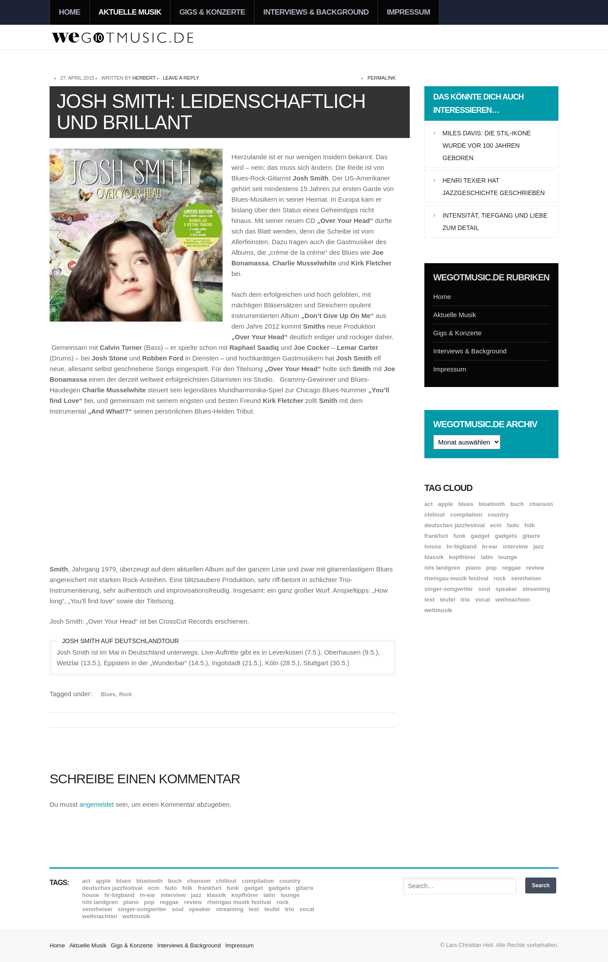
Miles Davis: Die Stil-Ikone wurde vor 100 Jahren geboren (487, 145)
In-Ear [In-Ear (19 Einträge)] (489, 546)
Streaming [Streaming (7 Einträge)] (536, 589)
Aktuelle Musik (130, 12)
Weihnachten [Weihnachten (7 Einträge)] (512, 599)
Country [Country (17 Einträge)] (498, 514)
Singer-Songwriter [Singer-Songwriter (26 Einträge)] (448, 589)
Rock (125, 694)
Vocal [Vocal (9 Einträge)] (482, 599)
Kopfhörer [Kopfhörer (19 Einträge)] (462, 557)
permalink (381, 77)
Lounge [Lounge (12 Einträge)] (507, 557)
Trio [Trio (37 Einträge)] (465, 599)
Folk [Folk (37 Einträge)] (529, 525)
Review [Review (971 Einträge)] (535, 567)
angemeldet (97, 804)
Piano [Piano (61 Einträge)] (473, 567)
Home (70, 12)
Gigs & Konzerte (212, 12)
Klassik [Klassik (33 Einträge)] (433, 557)
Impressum (408, 12)
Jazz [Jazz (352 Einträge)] (538, 546)
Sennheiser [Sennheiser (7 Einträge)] (526, 578)
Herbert (143, 77)
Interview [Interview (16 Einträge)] (515, 546)
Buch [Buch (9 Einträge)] (517, 504)
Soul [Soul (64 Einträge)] (484, 589)
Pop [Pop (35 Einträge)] (491, 567)
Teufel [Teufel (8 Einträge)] (447, 599)
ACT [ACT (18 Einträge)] (428, 504)
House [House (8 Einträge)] (432, 546)
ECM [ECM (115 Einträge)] (496, 525)
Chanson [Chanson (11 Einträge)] (541, 504)
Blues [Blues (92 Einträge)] (465, 504)
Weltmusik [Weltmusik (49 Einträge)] (438, 610)
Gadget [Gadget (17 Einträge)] (480, 536)
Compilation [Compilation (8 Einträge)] (466, 514)
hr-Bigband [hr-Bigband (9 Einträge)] (461, 546)
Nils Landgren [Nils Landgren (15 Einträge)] (442, 567)
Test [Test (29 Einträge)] (429, 599)
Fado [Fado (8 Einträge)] (513, 525)
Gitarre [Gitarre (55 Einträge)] (531, 536)
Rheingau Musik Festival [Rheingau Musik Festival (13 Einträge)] (456, 578)
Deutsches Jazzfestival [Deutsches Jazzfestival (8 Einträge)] (454, 525)
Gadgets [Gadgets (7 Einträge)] (506, 536)
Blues (108, 694)
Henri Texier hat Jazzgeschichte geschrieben (494, 186)
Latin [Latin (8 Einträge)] (487, 557)
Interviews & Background (316, 12)
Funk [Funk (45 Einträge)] (459, 536)
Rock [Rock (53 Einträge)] (500, 578)
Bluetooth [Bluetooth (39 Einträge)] (492, 504)
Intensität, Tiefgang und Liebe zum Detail (495, 221)
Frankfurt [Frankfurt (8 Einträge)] (436, 536)
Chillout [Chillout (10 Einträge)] (434, 514)
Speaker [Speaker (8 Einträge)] (506, 589)
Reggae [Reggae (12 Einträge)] (511, 567)
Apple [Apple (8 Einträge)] (445, 504)
